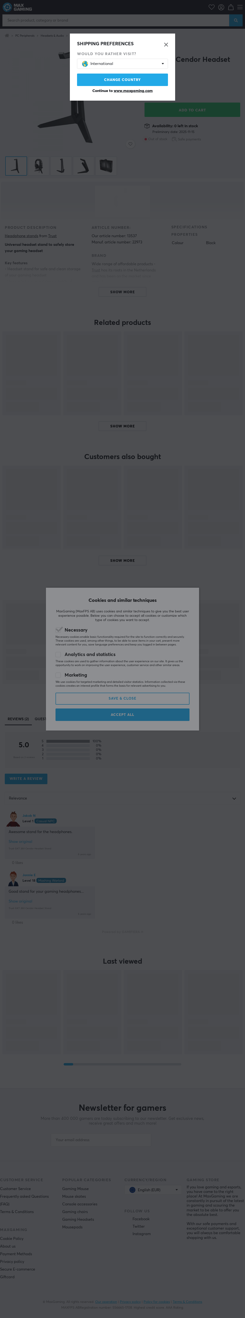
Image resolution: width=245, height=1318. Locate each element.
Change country (122, 80)
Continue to (122, 91)
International (97, 64)
